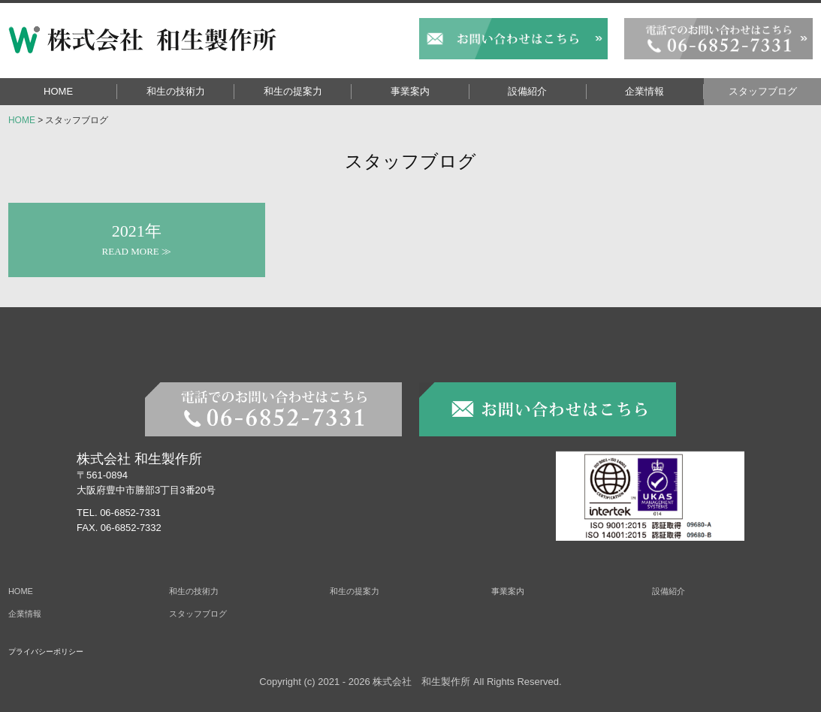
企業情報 (644, 91)
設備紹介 (527, 91)
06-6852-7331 (130, 512)
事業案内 (410, 91)
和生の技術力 (175, 91)
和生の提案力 (293, 91)
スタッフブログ (763, 91)
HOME (58, 91)
